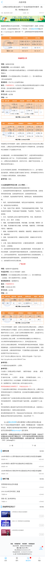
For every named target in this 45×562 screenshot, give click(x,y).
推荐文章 (5, 451)
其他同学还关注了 (8, 507)
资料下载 (5, 479)
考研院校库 (31, 544)
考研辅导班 (17, 544)
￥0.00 (41, 516)
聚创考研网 (12, 422)
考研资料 (24, 544)
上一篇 (11, 445)
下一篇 (34, 445)
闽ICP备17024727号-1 (22, 548)
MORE (42, 451)
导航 (11, 544)
